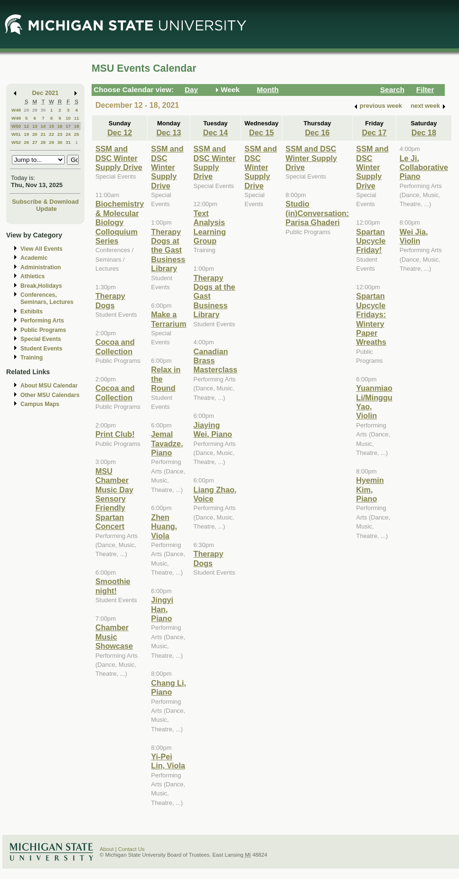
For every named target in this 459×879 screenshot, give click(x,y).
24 (68, 134)
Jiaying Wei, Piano (213, 429)
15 (51, 126)
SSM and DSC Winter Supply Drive (118, 157)
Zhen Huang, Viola (164, 526)
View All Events (41, 249)
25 (76, 134)
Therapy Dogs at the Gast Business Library (168, 250)
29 (34, 110)
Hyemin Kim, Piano (370, 489)
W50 (16, 126)
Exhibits (31, 311)
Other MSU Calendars (50, 395)
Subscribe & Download (45, 201)
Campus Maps (39, 404)
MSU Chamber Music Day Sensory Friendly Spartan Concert (114, 498)
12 (26, 126)
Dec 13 (168, 132)
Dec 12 (119, 132)
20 (34, 134)
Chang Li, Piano (168, 687)
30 (43, 110)
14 (43, 126)
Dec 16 (317, 132)
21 (43, 134)
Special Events (40, 339)
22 (51, 134)
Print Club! (115, 434)
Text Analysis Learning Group (210, 227)
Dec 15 (261, 132)
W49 (16, 118)
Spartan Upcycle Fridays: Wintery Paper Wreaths (371, 319)
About (107, 849)
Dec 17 (374, 132)
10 (68, 118)
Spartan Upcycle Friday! (370, 241)
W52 (16, 142)
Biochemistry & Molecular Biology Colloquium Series (119, 222)
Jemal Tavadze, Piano (167, 443)
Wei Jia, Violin (414, 236)
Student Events (41, 348)
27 (34, 142)
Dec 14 (215, 132)
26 (26, 142)
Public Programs (43, 330)
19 (26, 134)
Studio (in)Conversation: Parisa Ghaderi (317, 213)
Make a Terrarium (168, 319)
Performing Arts (42, 320)
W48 (16, 110)
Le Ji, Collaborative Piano (424, 167)
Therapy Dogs (110, 300)
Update (46, 208)
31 (68, 142)
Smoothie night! (113, 586)
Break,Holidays (41, 286)
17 (68, 126)
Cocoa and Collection (115, 346)
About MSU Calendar (48, 385)
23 (60, 134)
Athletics (32, 276)
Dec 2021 (45, 92)
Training (31, 357)
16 (60, 126)
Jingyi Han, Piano (162, 609)
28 (26, 110)
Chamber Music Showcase (114, 636)
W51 (16, 134)
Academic (33, 258)
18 (76, 126)
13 (34, 126)
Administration (40, 267)
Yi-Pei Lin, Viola (168, 761)
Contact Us (131, 849)
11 (76, 118)
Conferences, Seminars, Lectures (47, 298)
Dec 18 (424, 132)
